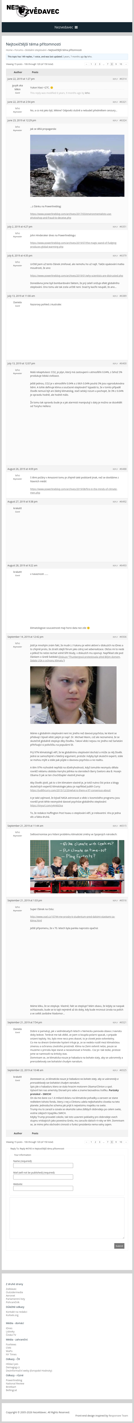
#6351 (123, 226)
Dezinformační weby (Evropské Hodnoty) (29, 1370)
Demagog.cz (13, 1367)
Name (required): (22, 1161)
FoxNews (11, 1344)
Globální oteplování (35, 50)
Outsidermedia (14, 1292)
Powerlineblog (14, 1380)
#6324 (123, 120)
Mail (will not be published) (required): (34, 1172)
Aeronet (10, 1295)
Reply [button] (115, 79)
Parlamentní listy (15, 1299)
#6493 (123, 565)
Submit (119, 1246)
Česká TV (11, 1334)
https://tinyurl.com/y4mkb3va (46, 805)
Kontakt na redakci (16, 1311)
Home (9, 50)
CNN (8, 1347)
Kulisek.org (12, 1315)
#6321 (123, 101)
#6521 (123, 1022)
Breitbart (11, 1386)
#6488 (123, 469)
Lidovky (10, 1331)
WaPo (9, 1351)
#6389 (123, 295)
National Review (15, 1383)
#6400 (123, 363)
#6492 (123, 501)
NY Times (11, 1354)
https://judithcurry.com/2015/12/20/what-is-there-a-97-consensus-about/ (70, 790)
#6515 (123, 825)
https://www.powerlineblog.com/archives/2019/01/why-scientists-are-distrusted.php (76, 275)
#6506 (123, 636)
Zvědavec (11, 1289)
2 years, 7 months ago (73, 56)
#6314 (123, 78)
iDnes (9, 1328)
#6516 (123, 900)
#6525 (123, 1070)
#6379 (123, 255)
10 (121, 64)
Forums (19, 50)
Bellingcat (11, 1390)
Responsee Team (118, 1415)
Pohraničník (12, 1302)
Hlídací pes (12, 1364)
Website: (18, 1184)
